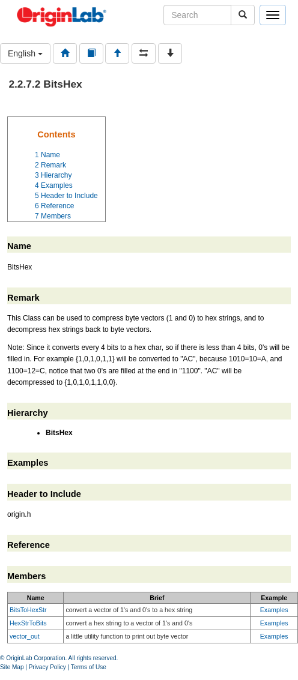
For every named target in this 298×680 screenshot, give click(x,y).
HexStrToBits (28, 623)
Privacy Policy (47, 667)
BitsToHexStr (28, 609)
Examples (274, 609)
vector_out (25, 636)
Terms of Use (88, 667)
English (25, 53)
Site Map (11, 667)
